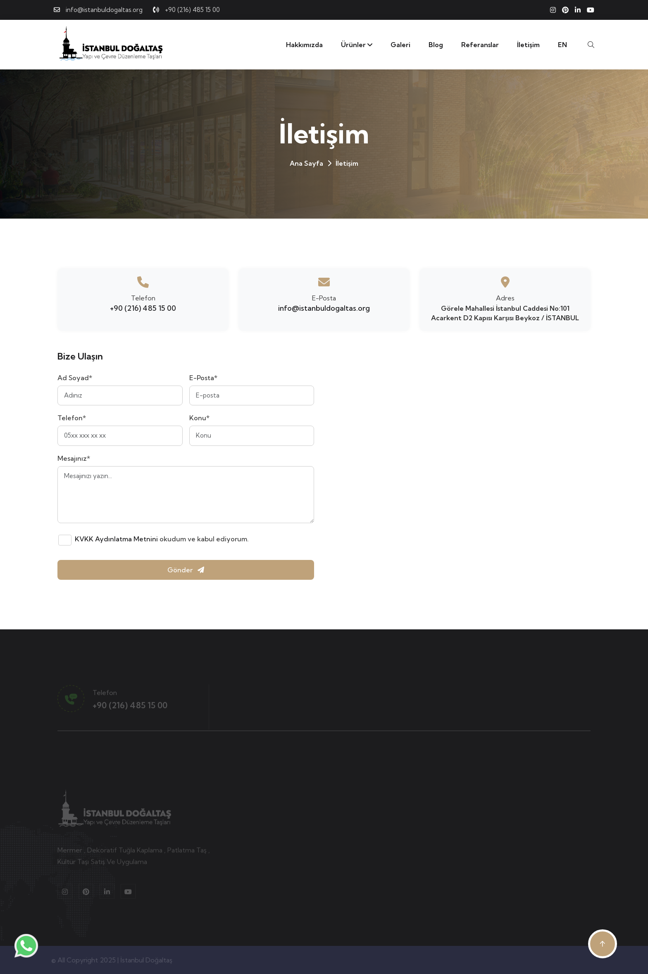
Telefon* (71, 418)
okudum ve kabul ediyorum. (162, 539)
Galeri (400, 44)
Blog (436, 44)
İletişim (528, 44)
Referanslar (480, 44)
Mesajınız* (73, 458)
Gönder (185, 570)
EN (562, 44)
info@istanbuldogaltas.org (104, 10)
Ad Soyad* (74, 378)
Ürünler (356, 44)
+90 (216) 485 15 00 (192, 10)
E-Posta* (203, 378)
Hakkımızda (304, 44)
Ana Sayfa (306, 163)
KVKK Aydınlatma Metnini (116, 539)
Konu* (199, 418)
